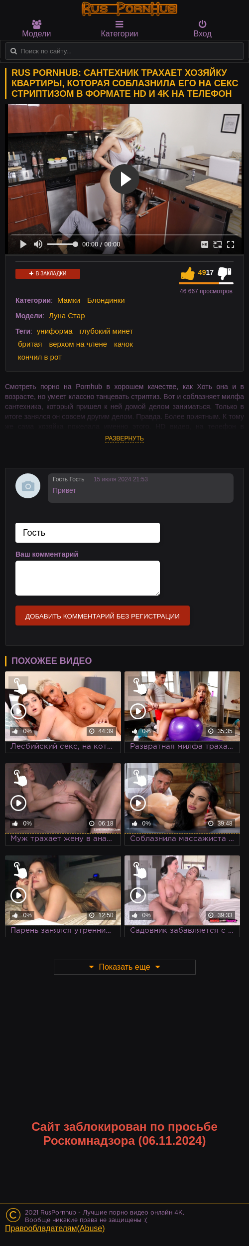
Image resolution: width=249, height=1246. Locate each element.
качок (123, 344)
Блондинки (106, 300)
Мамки (68, 300)
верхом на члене (78, 344)
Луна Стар (67, 315)
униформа (55, 331)
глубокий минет (106, 331)
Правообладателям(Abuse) (55, 1228)
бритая (30, 344)
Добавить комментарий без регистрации (102, 616)
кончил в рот (40, 357)
